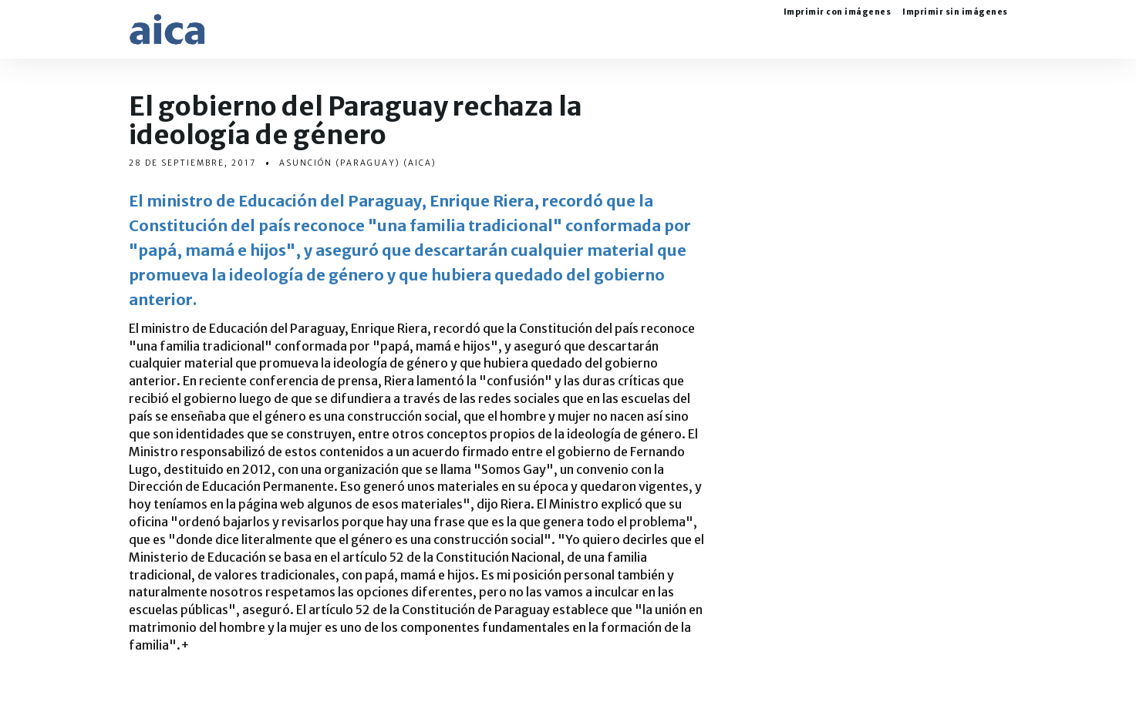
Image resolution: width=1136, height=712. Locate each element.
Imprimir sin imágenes (955, 12)
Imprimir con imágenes (838, 12)
